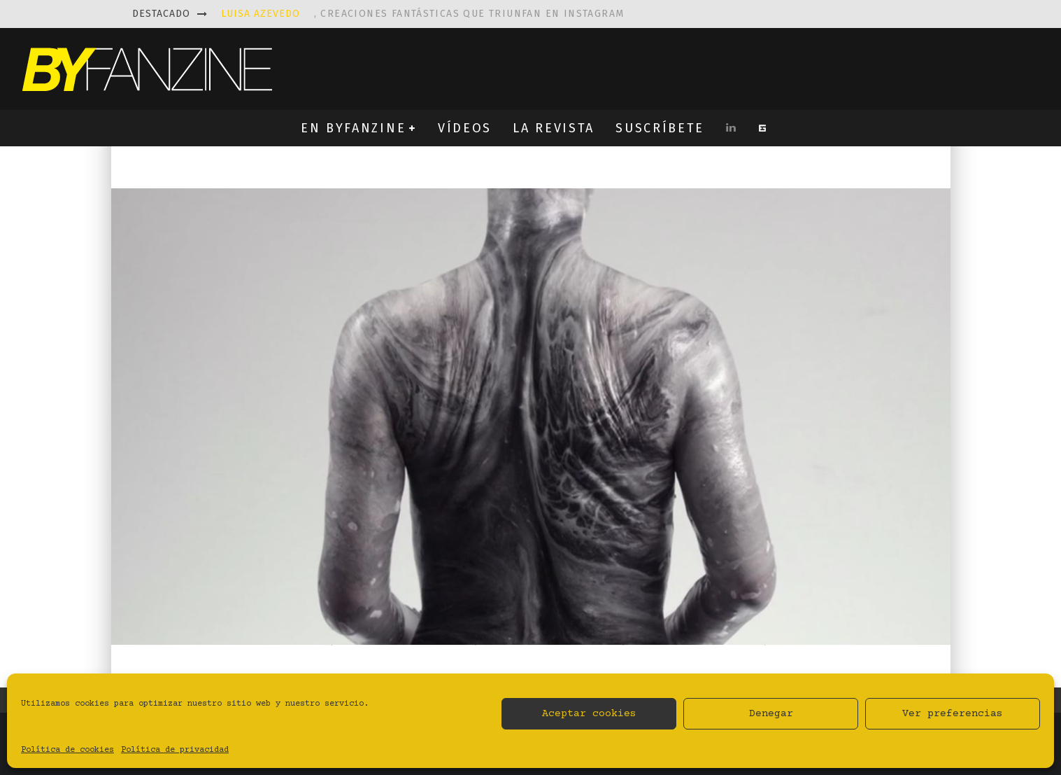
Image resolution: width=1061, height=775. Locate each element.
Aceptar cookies (589, 714)
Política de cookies (67, 750)
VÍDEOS (465, 128)
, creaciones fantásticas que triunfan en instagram (423, 14)
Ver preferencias (952, 714)
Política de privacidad (175, 750)
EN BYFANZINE (353, 128)
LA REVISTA (553, 128)
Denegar (771, 714)
